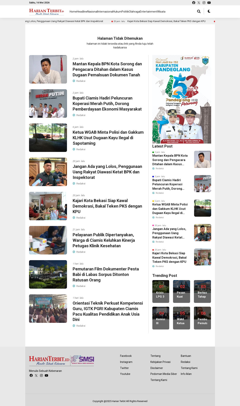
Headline (86, 11)
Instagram (126, 361)
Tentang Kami (158, 380)
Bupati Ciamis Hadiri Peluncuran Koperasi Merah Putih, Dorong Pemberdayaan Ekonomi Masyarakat (107, 103)
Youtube (125, 373)
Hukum (135, 11)
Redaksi (185, 361)
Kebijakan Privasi (160, 361)
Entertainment (181, 11)
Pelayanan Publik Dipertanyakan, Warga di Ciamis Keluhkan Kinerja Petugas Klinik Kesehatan (182, 21)
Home (73, 11)
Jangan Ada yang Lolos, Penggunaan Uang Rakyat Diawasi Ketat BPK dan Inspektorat (107, 172)
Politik (148, 11)
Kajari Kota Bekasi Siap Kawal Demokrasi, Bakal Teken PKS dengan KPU (69, 21)
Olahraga (162, 11)
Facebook (126, 355)
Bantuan (186, 355)
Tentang (155, 355)
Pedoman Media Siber (163, 373)
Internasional (119, 11)
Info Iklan (186, 373)
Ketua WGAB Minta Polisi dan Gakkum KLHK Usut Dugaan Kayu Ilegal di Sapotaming (108, 137)
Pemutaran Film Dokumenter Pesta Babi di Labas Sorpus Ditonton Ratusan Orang (106, 274)
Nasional (101, 11)
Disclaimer (156, 368)
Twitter (124, 368)
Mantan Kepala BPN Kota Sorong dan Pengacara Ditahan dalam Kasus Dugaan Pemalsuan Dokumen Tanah (107, 69)
